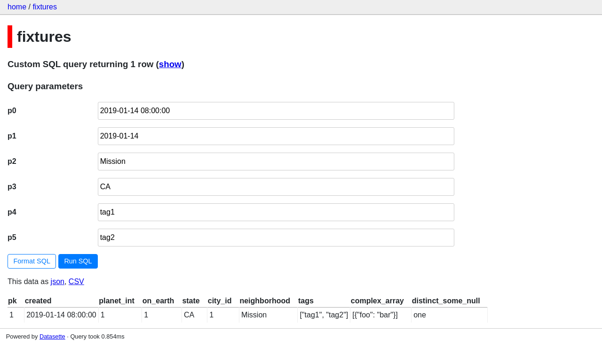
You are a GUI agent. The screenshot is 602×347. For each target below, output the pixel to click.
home (17, 7)
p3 (12, 187)
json (57, 281)
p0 (12, 111)
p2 (12, 161)
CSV (76, 281)
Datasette (52, 336)
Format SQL (32, 261)
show (170, 64)
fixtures (44, 7)
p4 (12, 212)
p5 (12, 237)
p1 (12, 136)
